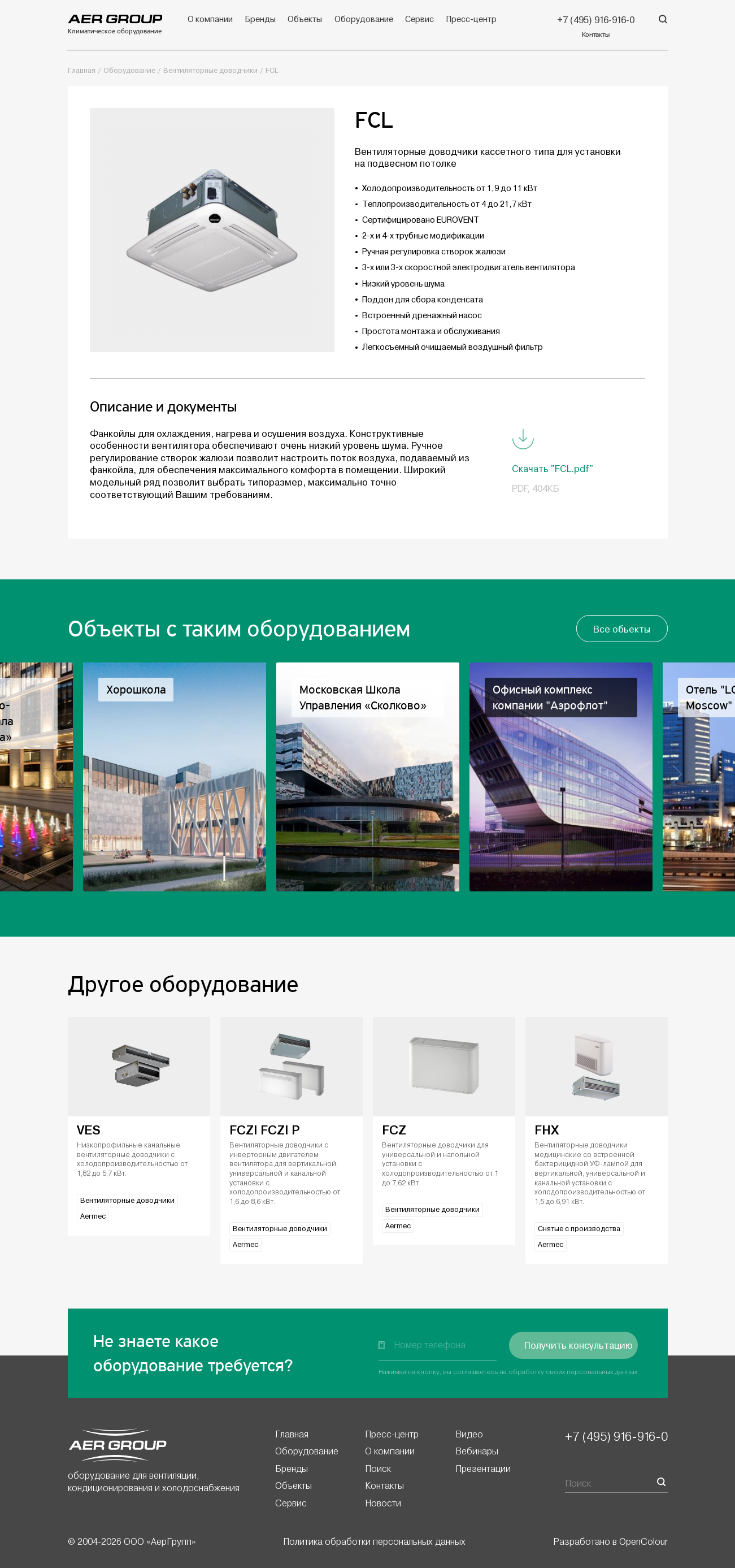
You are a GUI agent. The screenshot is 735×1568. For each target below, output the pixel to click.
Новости (383, 1503)
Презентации (483, 1468)
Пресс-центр (471, 19)
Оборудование (363, 19)
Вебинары (476, 1451)
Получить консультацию (578, 1346)
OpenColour (643, 1541)
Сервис (419, 19)
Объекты (305, 19)
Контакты (384, 1485)
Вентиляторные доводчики (210, 70)
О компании (210, 19)
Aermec (93, 1216)
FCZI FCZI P (264, 1130)
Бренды (260, 19)
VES (89, 1130)
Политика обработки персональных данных (374, 1541)
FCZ (394, 1130)
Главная (81, 70)
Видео (469, 1434)
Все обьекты (621, 629)
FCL (272, 70)
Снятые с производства (579, 1228)
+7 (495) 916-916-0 (616, 1436)
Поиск (378, 1468)
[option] (367, 776)
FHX (546, 1130)
